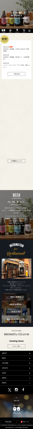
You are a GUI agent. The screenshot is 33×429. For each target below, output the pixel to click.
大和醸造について (16, 161)
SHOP (4, 373)
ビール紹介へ (16, 234)
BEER (4, 358)
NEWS (4, 383)
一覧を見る (16, 74)
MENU (4, 378)
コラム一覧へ (16, 346)
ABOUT (4, 353)
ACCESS (5, 368)
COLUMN (5, 363)
